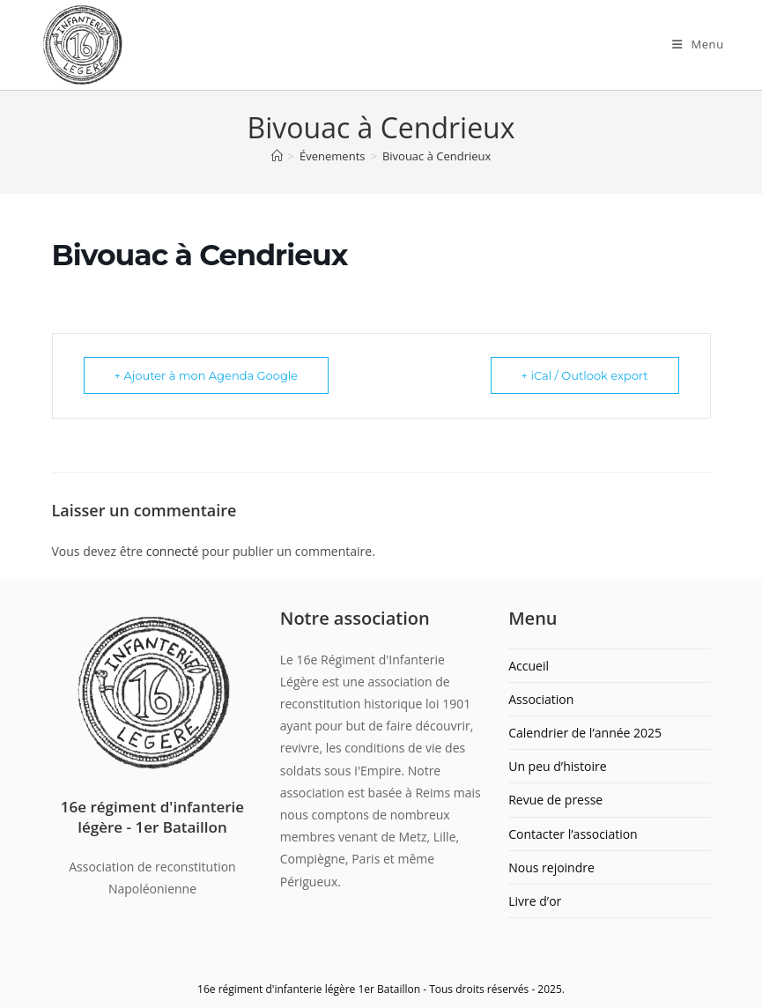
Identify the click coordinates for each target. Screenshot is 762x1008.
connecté (172, 551)
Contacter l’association (573, 834)
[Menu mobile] (698, 44)
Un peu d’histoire (557, 766)
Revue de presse (555, 799)
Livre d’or (534, 901)
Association (540, 699)
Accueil (528, 665)
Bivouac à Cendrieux (436, 156)
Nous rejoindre (551, 867)
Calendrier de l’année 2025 (585, 732)
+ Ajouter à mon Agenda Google (207, 375)
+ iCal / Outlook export (585, 375)
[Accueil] (277, 156)
